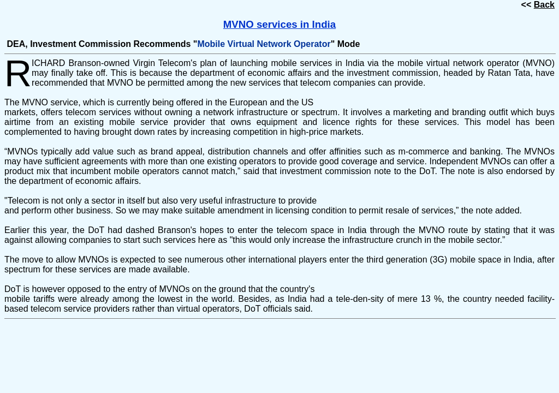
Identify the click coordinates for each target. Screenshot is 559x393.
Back (544, 4)
